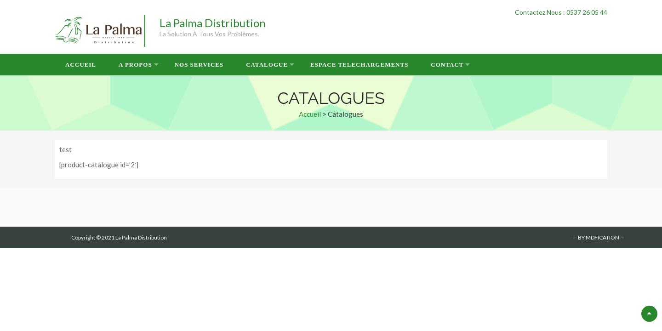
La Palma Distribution (213, 22)
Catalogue (267, 64)
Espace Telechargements (359, 64)
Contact (447, 64)
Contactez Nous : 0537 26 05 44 (561, 12)
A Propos (135, 64)
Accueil (80, 64)
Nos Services (199, 64)
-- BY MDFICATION (596, 237)
